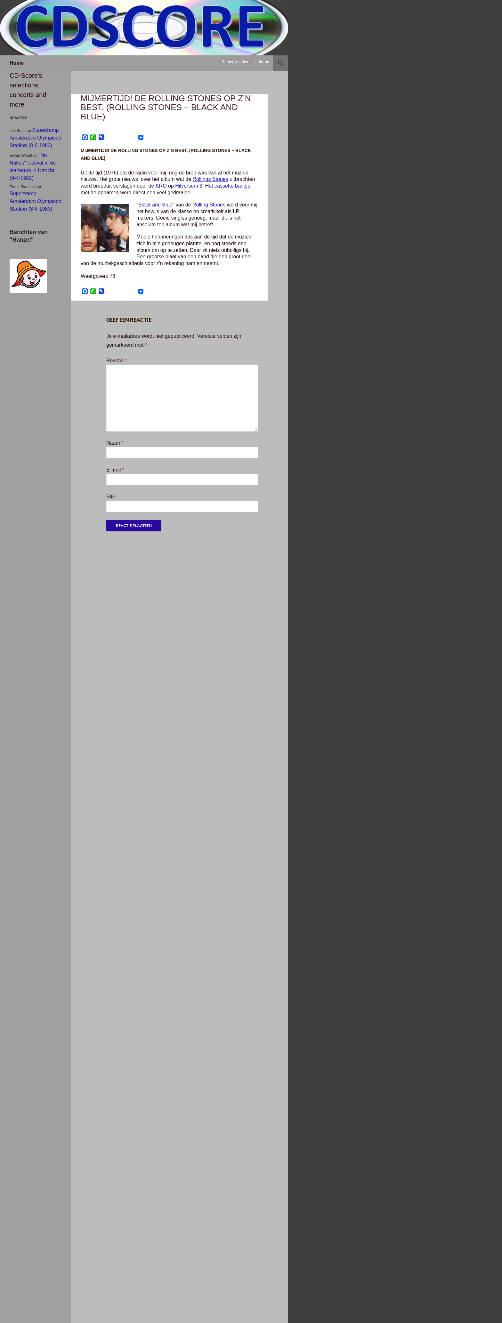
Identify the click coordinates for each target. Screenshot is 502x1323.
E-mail (115, 469)
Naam (114, 443)
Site (110, 496)
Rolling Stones (208, 204)
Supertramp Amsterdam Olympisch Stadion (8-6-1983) (35, 137)
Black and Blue (155, 204)
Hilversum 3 (188, 186)
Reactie (116, 360)
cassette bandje (232, 186)
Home (17, 63)
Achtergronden (234, 61)
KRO (161, 186)
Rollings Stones (210, 179)
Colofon (262, 61)
